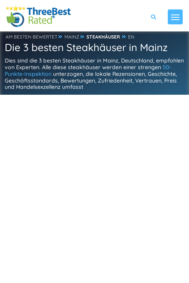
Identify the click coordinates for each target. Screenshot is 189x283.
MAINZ (71, 37)
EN (131, 37)
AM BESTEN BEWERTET (31, 37)
